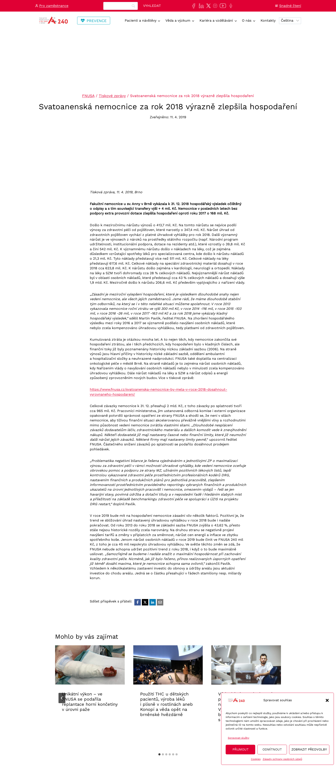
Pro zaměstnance (53, 6)
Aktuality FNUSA (76, 723)
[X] (145, 602)
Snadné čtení (290, 6)
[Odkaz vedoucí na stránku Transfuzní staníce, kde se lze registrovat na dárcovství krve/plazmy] (93, 20)
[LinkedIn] (152, 602)
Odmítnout (272, 749)
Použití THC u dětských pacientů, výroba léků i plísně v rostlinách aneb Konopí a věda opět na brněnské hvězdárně (166, 704)
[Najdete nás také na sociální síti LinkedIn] (200, 6)
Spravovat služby (238, 737)
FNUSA (88, 96)
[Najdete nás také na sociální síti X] (208, 6)
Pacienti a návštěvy (140, 20)
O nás (246, 20)
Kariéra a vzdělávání (216, 20)
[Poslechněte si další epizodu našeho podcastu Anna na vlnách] (230, 6)
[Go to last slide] (61, 698)
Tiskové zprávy (112, 96)
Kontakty (268, 20)
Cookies (256, 759)
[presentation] (90, 665)
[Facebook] (137, 602)
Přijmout (240, 749)
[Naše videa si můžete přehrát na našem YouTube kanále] (222, 6)
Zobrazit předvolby (309, 749)
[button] (327, 700)
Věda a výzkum (177, 20)
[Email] (160, 602)
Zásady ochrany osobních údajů (282, 759)
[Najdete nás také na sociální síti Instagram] (214, 6)
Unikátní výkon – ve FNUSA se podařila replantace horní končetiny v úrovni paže (90, 701)
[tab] (159, 754)
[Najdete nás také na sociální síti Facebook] (192, 6)
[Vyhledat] (152, 6)
